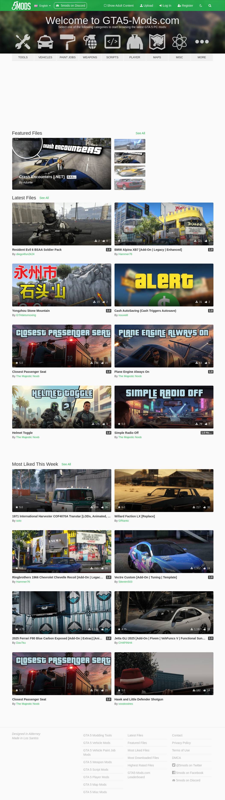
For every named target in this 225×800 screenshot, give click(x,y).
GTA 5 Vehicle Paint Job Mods (99, 752)
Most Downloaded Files (143, 758)
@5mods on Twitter (187, 765)
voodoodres (125, 703)
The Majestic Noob (27, 376)
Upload (146, 5)
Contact (177, 735)
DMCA (176, 758)
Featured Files (137, 743)
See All (140, 133)
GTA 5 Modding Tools (97, 735)
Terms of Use (181, 750)
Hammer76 (125, 254)
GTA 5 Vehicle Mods (96, 743)
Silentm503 (125, 581)
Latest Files (135, 735)
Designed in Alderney (26, 734)
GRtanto (123, 520)
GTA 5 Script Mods (95, 769)
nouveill (123, 315)
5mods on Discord (186, 780)
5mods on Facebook (187, 773)
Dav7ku (21, 642)
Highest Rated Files (141, 765)
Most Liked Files (138, 750)
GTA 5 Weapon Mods (97, 762)
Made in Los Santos (25, 738)
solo (18, 520)
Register (185, 5)
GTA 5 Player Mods (96, 777)
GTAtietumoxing (26, 315)
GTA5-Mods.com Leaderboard (139, 775)
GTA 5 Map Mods (94, 784)
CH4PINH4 (125, 642)
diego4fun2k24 (25, 254)
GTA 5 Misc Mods (95, 792)
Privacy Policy (181, 743)
